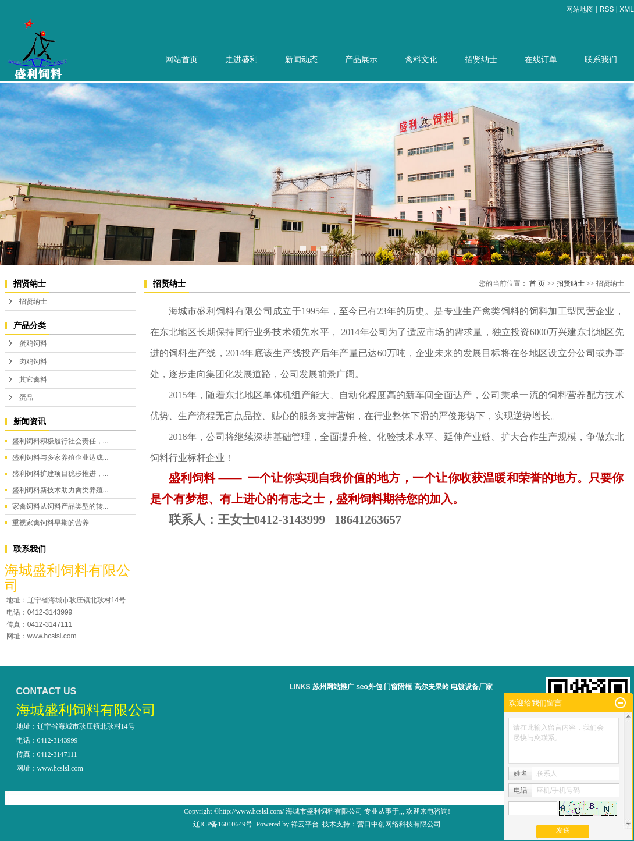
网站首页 (181, 59)
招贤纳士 (481, 59)
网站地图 (580, 9)
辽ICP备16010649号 (223, 824)
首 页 (537, 283)
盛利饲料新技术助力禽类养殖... (60, 490)
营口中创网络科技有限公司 (399, 824)
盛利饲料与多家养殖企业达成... (60, 457)
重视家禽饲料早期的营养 (50, 523)
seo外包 (369, 687)
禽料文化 (421, 59)
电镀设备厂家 (472, 687)
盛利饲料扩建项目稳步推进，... (60, 474)
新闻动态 (301, 59)
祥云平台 (305, 824)
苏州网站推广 (333, 687)
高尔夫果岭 (431, 687)
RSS (607, 9)
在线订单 (541, 59)
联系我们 (601, 59)
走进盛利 (241, 59)
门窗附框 (398, 687)
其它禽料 (33, 379)
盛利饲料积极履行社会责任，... (60, 441)
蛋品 (26, 397)
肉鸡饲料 (33, 361)
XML (626, 9)
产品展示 (361, 59)
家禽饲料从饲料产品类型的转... (60, 506)
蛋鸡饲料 (33, 343)
